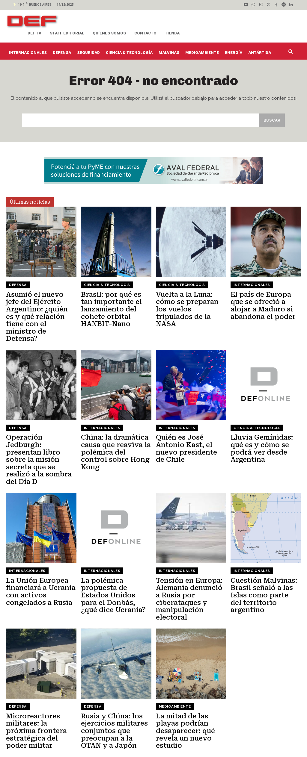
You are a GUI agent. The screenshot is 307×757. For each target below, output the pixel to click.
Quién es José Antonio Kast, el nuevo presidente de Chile (188, 437)
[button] (292, 51)
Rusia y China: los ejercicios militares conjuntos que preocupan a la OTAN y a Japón (114, 695)
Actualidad (115, 741)
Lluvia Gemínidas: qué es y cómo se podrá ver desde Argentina (259, 437)
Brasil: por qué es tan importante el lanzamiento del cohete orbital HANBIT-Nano (114, 309)
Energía (195, 741)
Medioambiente (174, 673)
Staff (96, 741)
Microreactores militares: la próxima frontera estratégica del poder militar (39, 692)
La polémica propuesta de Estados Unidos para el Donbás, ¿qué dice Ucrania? (115, 565)
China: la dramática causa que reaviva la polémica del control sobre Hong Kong (113, 437)
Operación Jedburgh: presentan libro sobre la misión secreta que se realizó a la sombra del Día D (40, 440)
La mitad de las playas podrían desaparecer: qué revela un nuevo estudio (191, 692)
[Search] (271, 122)
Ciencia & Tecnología (106, 288)
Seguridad (280, 741)
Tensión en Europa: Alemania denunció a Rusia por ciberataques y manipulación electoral (189, 568)
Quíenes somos (53, 741)
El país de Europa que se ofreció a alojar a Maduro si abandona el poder (265, 306)
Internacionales (251, 288)
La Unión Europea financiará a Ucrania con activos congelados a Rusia (38, 561)
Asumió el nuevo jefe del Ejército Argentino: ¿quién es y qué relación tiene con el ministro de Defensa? (39, 313)
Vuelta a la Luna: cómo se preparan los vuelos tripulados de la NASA (189, 306)
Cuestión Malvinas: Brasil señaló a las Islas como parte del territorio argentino (263, 561)
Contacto (79, 741)
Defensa (17, 288)
